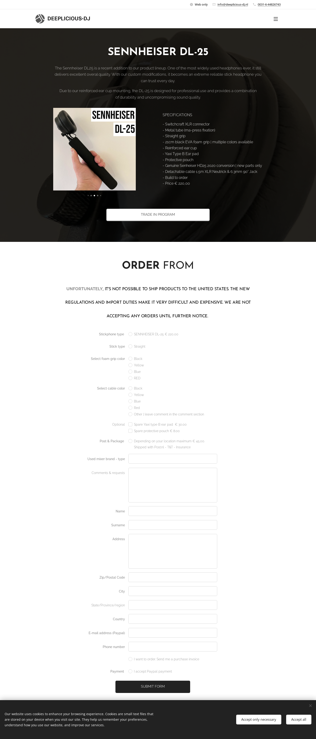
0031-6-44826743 (269, 4)
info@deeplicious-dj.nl (232, 4)
